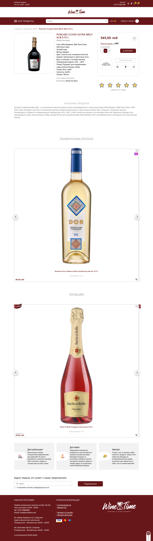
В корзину (128, 51)
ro (111, 21)
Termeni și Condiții (65, 512)
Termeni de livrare (64, 515)
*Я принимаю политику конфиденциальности (32, 487)
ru (115, 21)
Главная (18, 29)
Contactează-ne (64, 505)
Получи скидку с (110, 44)
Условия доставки (125, 60)
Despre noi (61, 507)
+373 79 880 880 (119, 5)
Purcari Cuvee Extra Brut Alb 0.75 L (56, 29)
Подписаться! (90, 484)
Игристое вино (30, 29)
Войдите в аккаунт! (130, 21)
